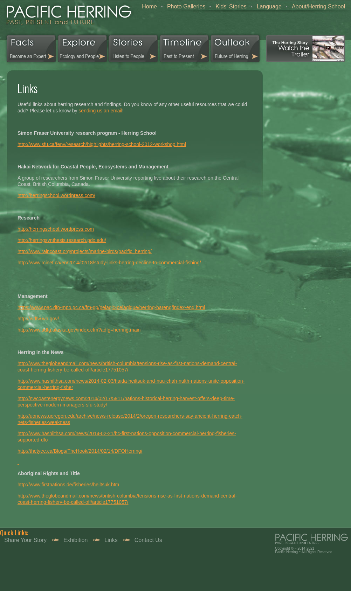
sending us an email (100, 110)
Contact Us (148, 540)
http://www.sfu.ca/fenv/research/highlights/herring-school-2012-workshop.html (102, 144)
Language (269, 6)
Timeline (184, 48)
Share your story (25, 540)
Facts (28, 48)
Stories (133, 48)
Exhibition (75, 540)
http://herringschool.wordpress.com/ (56, 195)
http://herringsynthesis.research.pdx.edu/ (62, 240)
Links (110, 540)
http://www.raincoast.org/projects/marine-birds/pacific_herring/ (85, 251)
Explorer (82, 48)
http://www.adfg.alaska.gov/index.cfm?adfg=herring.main (79, 330)
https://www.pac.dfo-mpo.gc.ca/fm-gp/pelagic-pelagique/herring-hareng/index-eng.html (111, 307)
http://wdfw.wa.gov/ (38, 318)
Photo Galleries (186, 6)
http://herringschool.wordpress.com (56, 229)
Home (149, 6)
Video (305, 48)
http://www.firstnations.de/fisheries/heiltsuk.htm (68, 484)
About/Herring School (318, 6)
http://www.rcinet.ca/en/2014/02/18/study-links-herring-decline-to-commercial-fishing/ (109, 262)
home (67, 17)
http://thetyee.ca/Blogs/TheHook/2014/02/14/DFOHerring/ (80, 451)
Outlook (234, 48)
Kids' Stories (230, 6)
